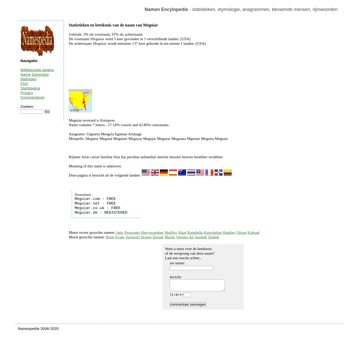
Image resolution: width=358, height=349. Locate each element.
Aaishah (201, 237)
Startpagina (30, 88)
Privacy (26, 93)
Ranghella (195, 232)
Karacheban (213, 232)
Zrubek (213, 237)
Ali (191, 237)
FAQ (24, 83)
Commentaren (32, 97)
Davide (158, 237)
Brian (110, 237)
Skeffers (170, 232)
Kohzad (254, 232)
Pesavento (132, 232)
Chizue (241, 232)
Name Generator (34, 74)
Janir (119, 232)
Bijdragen (28, 79)
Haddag (229, 232)
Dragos (146, 237)
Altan (182, 232)
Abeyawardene (152, 232)
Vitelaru (182, 237)
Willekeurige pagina (37, 70)
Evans (120, 237)
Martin (170, 237)
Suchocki (132, 237)
